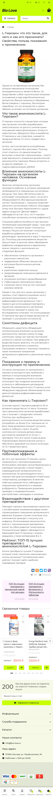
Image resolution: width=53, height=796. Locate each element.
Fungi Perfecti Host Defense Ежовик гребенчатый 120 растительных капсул (38, 644)
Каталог (26, 729)
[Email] (26, 696)
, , (23, 754)
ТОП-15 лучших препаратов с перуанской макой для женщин (14, 588)
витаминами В (29, 536)
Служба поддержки (26, 721)
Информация (26, 713)
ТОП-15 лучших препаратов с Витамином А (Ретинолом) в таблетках (36, 589)
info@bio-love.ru (13, 743)
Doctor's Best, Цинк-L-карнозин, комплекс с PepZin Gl (13, 644)
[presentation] (3, 641)
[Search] (35, 18)
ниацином (7, 536)
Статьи (10, 27)
